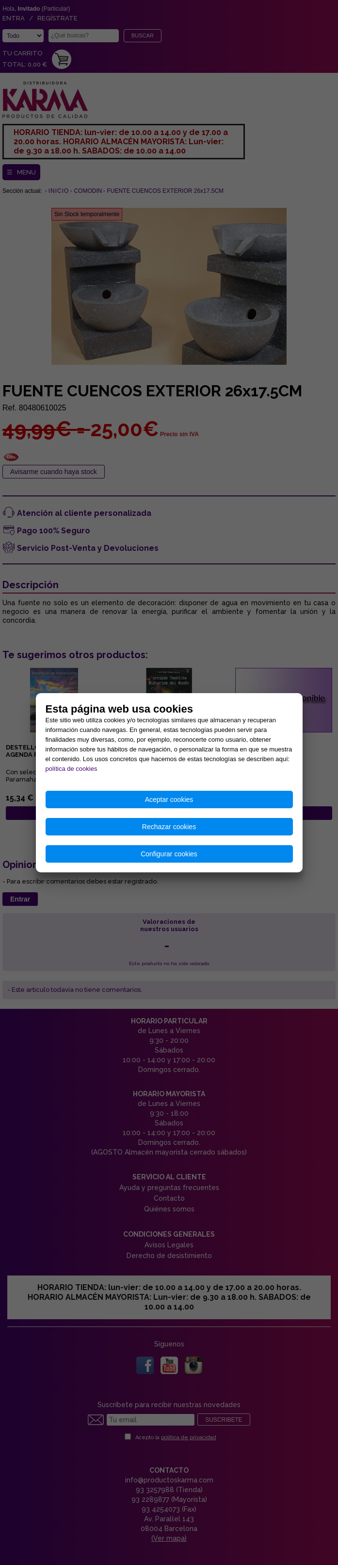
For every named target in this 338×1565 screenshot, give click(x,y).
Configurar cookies (169, 854)
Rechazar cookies (169, 827)
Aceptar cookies (169, 799)
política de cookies (71, 768)
